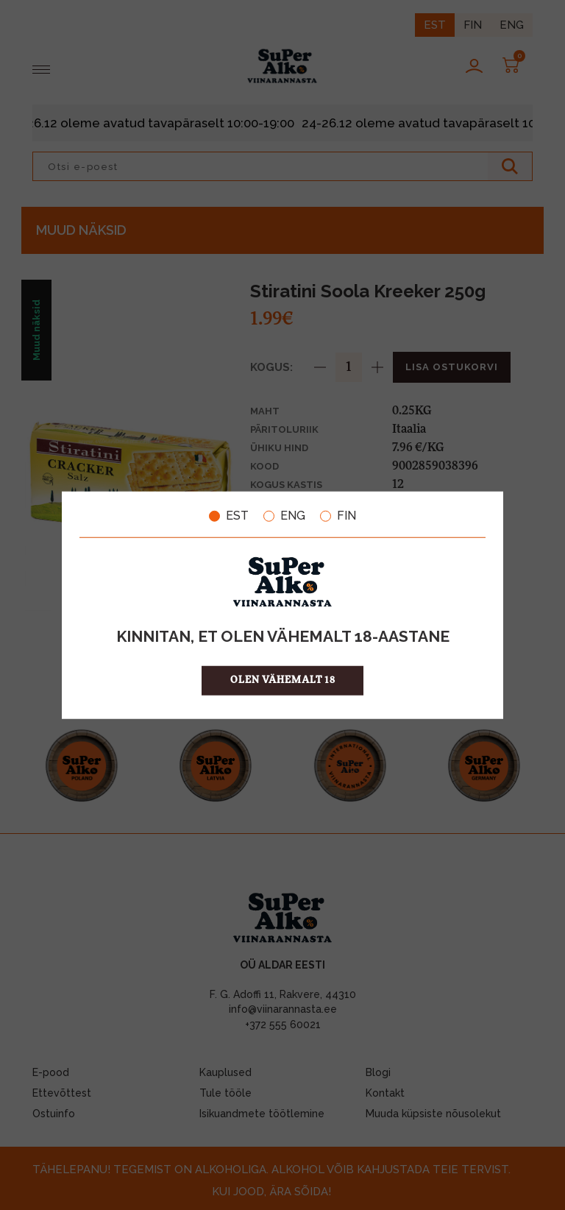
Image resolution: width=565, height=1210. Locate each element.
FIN (338, 516)
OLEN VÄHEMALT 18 (282, 679)
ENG (284, 516)
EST (229, 516)
